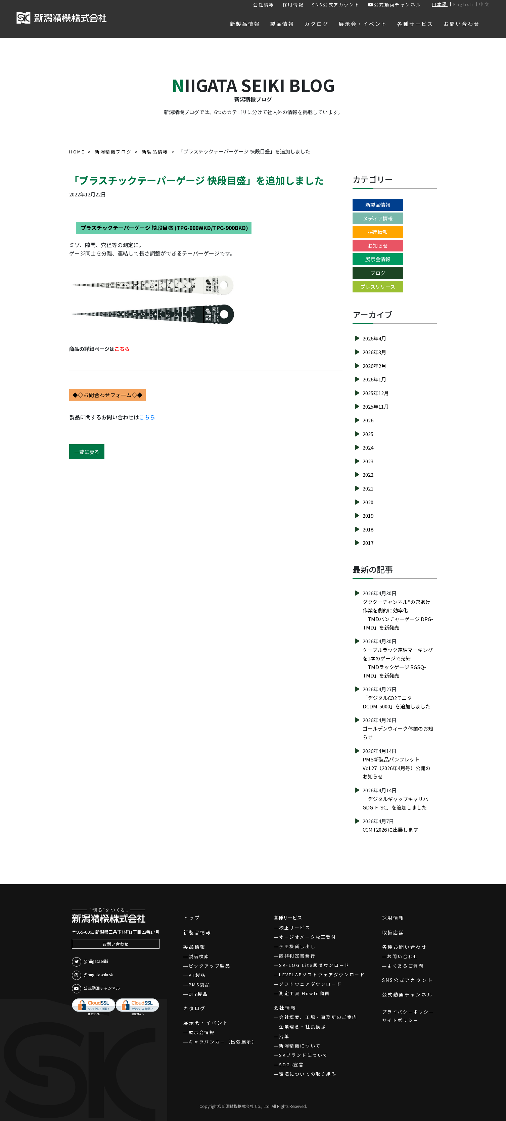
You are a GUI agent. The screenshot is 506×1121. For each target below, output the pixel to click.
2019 (368, 515)
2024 (368, 447)
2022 (368, 474)
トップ (191, 917)
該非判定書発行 (297, 955)
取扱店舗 (393, 932)
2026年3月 (374, 352)
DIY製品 (198, 994)
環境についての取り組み (308, 1074)
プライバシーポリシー (408, 1012)
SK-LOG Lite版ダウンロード (314, 965)
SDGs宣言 (291, 1064)
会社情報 (263, 4)
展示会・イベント (205, 1022)
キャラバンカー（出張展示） (223, 1041)
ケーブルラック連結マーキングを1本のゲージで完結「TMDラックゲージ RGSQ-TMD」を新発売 (398, 662)
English (463, 4)
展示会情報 (377, 259)
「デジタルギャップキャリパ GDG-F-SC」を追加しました (398, 803)
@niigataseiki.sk (92, 975)
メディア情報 (378, 218)
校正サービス (295, 927)
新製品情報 (377, 204)
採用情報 (293, 4)
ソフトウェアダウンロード (310, 984)
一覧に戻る (86, 451)
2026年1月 (374, 379)
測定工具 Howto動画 (304, 993)
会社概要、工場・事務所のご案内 (318, 1017)
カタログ (194, 1008)
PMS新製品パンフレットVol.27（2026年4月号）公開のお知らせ (396, 768)
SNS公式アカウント (336, 4)
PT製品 (197, 975)
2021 (368, 488)
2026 (368, 420)
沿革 (284, 1036)
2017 (368, 542)
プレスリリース (377, 286)
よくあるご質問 (405, 966)
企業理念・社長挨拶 (302, 1026)
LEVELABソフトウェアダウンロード (322, 974)
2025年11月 (376, 406)
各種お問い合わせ (404, 946)
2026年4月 (374, 338)
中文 (484, 4)
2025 (368, 433)
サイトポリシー (400, 1020)
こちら (147, 417)
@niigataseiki (90, 962)
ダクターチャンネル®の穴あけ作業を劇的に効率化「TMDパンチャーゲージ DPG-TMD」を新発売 (398, 614)
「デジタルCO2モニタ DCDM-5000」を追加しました (396, 702)
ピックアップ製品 (210, 966)
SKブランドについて (303, 1055)
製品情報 (194, 946)
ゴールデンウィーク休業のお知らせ (398, 733)
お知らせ (378, 245)
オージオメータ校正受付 (308, 937)
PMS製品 (200, 984)
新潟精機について (300, 1045)
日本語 (440, 4)
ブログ (377, 272)
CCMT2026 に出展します (390, 829)
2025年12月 (376, 392)
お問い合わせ (115, 944)
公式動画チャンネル (394, 4)
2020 (368, 502)
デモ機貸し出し (297, 946)
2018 (368, 529)
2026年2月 (374, 365)
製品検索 (199, 956)
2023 (368, 461)
